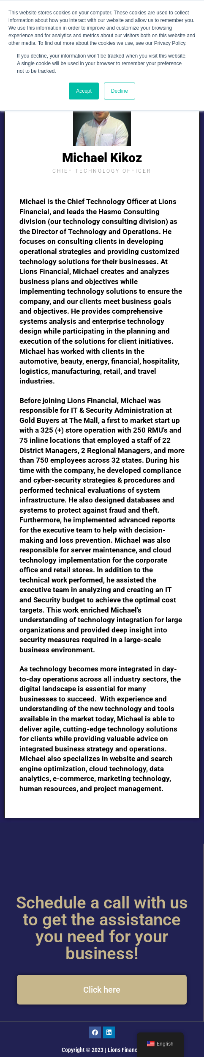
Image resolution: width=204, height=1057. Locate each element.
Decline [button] (119, 91)
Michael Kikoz (102, 157)
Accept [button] (84, 91)
